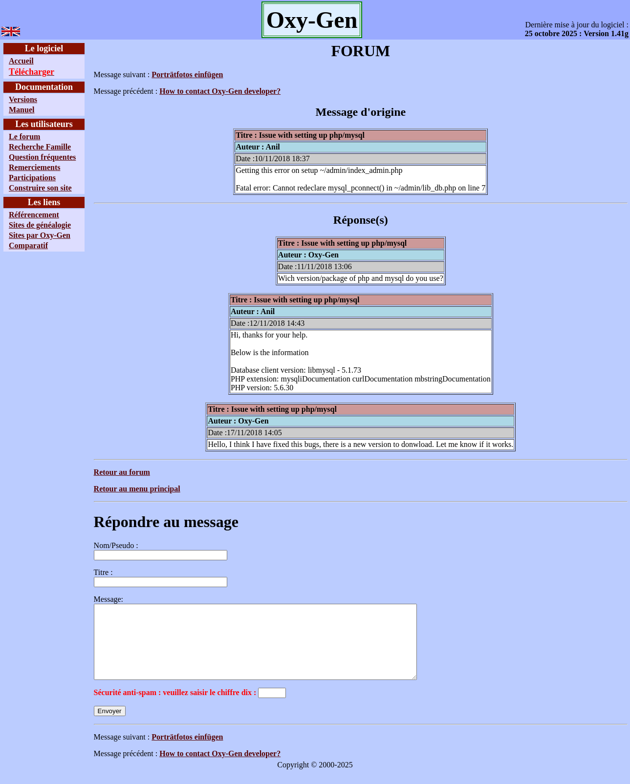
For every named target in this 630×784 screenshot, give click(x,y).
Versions (23, 99)
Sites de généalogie (40, 225)
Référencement (34, 215)
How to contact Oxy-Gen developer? (220, 91)
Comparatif (28, 245)
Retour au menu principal (136, 489)
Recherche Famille (40, 147)
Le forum (24, 136)
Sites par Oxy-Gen (39, 235)
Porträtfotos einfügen (187, 74)
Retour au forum (121, 472)
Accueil (21, 61)
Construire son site (40, 188)
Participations (32, 177)
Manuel (21, 110)
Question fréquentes (42, 157)
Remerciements (34, 167)
